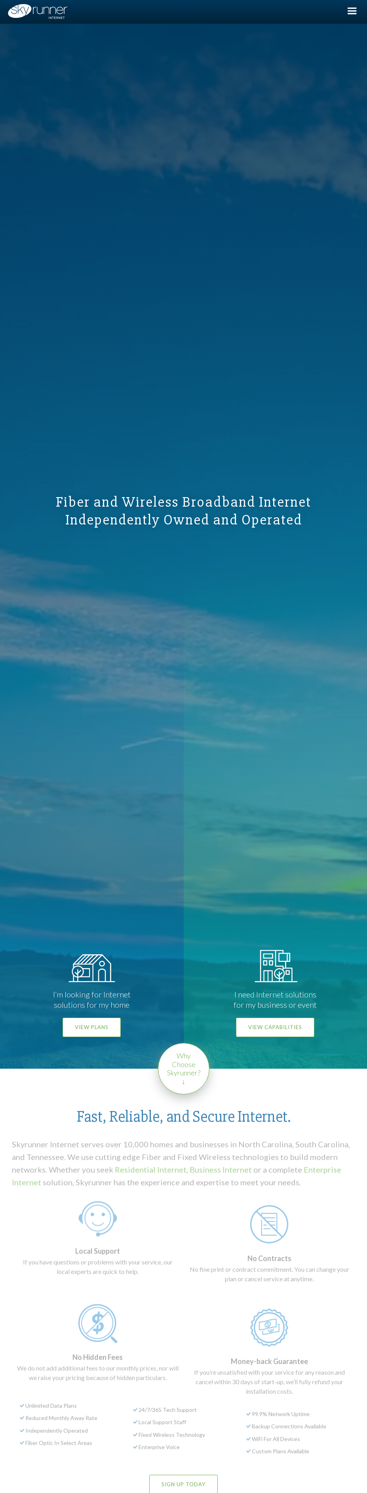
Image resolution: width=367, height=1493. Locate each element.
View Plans (91, 1027)
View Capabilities (275, 1027)
